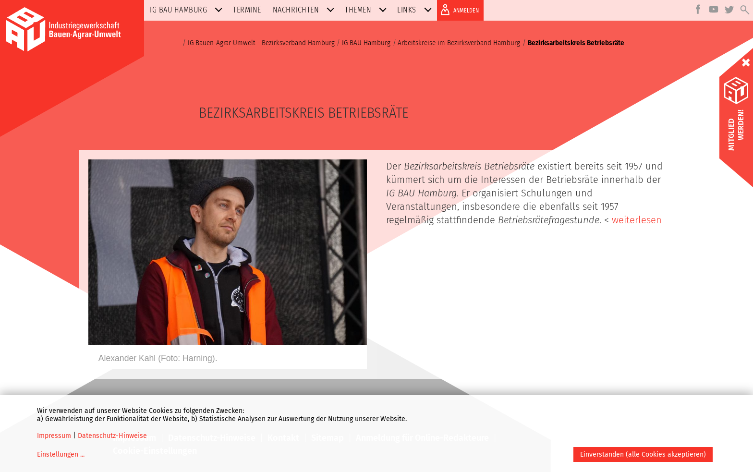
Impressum (54, 436)
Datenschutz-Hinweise (112, 436)
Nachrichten (306, 10)
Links (416, 10)
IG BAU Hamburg (188, 10)
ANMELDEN (458, 9)
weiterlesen (637, 220)
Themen (367, 10)
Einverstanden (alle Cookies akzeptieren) (643, 454)
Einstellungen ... (61, 454)
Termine (247, 9)
